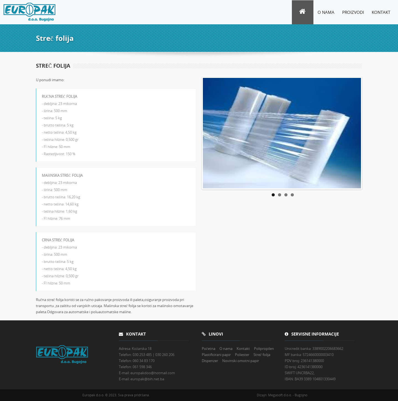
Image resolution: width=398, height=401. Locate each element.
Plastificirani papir (216, 354)
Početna (208, 348)
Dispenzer (210, 360)
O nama (326, 12)
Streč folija (261, 354)
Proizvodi (353, 12)
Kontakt (381, 12)
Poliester (242, 354)
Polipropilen (264, 348)
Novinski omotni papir (240, 360)
